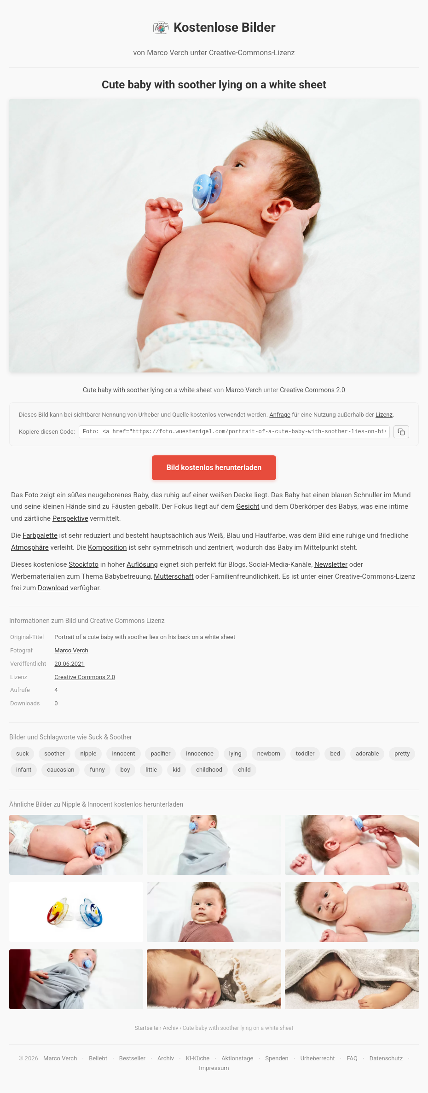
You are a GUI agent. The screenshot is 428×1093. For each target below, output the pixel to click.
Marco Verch (244, 390)
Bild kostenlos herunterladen (214, 469)
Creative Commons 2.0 (312, 390)
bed (335, 754)
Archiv (170, 1029)
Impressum (214, 1069)
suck (22, 754)
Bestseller (132, 1059)
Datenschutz (386, 1059)
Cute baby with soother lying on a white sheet (147, 390)
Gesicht (248, 508)
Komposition (107, 549)
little (151, 770)
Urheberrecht (318, 1059)
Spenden (277, 1059)
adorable (367, 754)
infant (23, 770)
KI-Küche (197, 1059)
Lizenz (384, 414)
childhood (209, 770)
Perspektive (70, 520)
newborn (268, 754)
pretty (402, 754)
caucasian (60, 770)
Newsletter (330, 566)
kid (176, 770)
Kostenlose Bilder (213, 27)
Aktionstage (237, 1059)
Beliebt (98, 1059)
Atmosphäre (30, 549)
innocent (123, 754)
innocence (200, 754)
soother (54, 754)
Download (53, 589)
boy (125, 770)
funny (97, 770)
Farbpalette (40, 537)
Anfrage (279, 414)
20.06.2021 (69, 665)
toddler (305, 754)
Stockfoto (83, 566)
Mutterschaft (173, 578)
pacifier (160, 754)
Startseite (147, 1029)
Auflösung (142, 566)
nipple (88, 754)
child (244, 770)
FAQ (352, 1059)
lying (235, 754)
